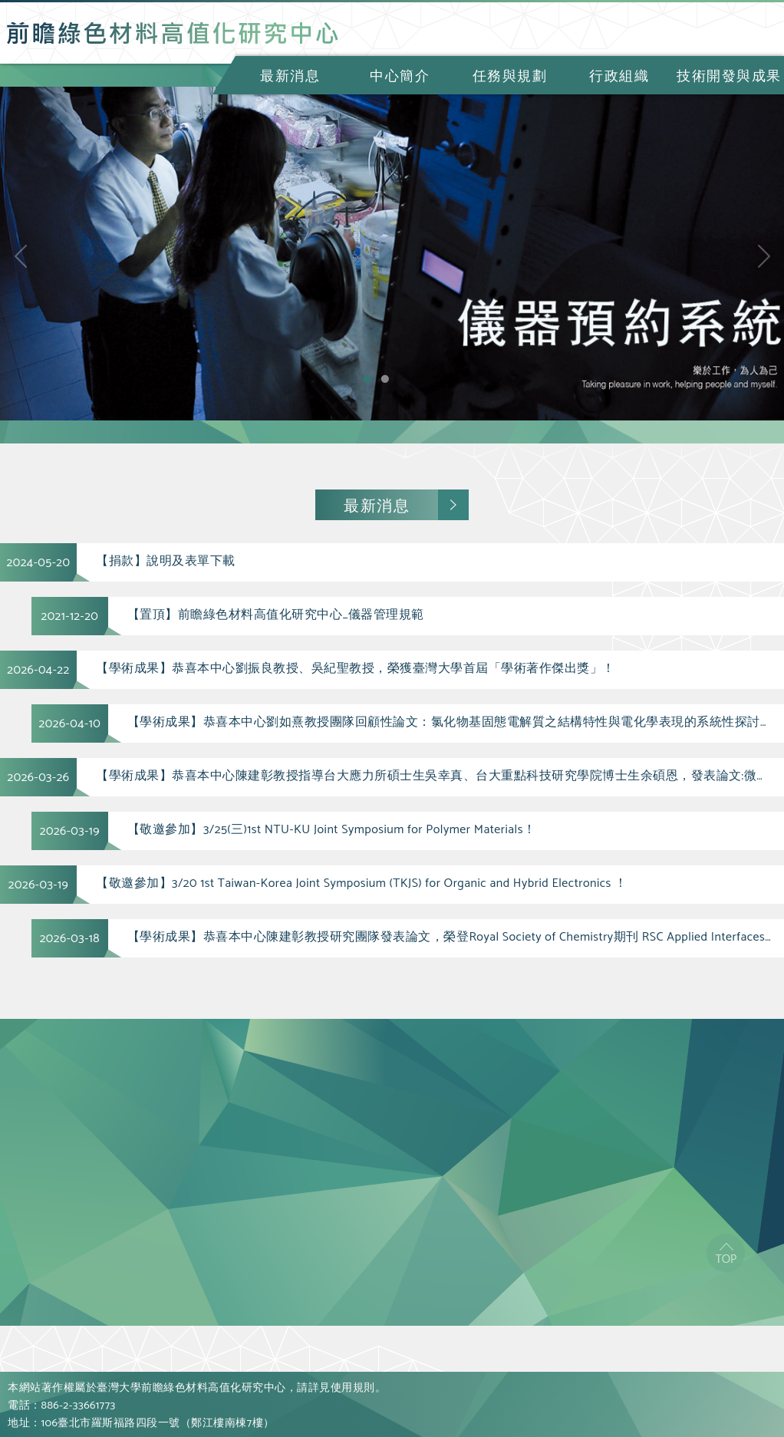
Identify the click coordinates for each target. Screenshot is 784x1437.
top (726, 1253)
